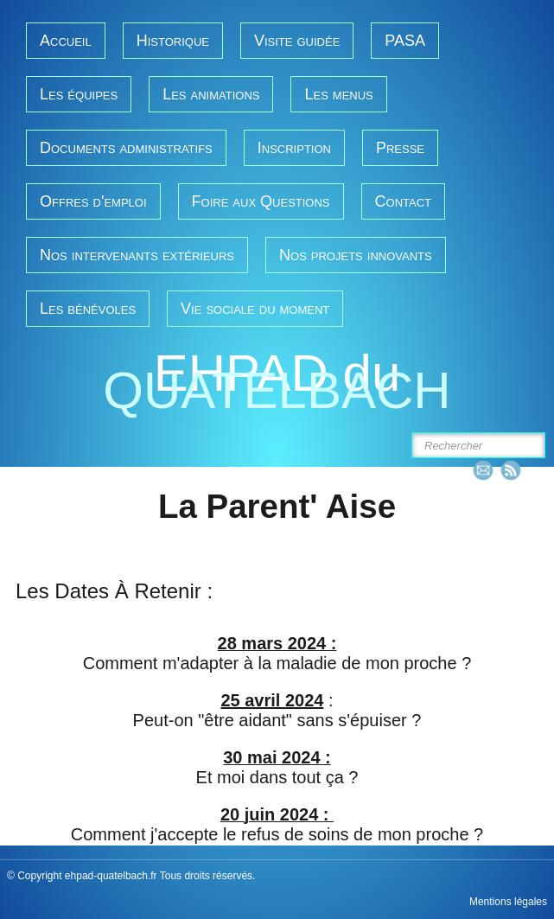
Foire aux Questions (261, 201)
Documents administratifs (126, 147)
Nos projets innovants (355, 255)
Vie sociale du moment (255, 308)
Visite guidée (297, 40)
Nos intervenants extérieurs (137, 255)
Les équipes (79, 94)
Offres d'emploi (93, 201)
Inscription (294, 147)
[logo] (277, 384)
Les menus (338, 94)
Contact (403, 201)
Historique (173, 40)
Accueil (66, 40)
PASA (405, 40)
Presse (400, 147)
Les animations (210, 94)
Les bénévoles (88, 308)
